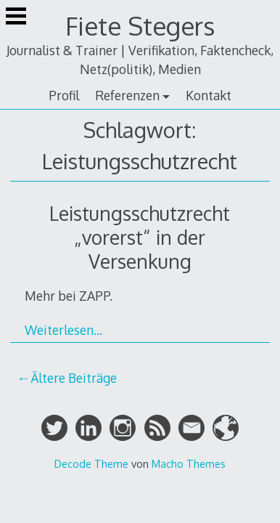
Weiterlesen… (63, 330)
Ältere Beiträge (73, 378)
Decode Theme (91, 463)
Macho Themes (189, 463)
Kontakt (208, 95)
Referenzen (127, 95)
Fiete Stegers (140, 25)
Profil (64, 95)
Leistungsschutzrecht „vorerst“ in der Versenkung (139, 237)
